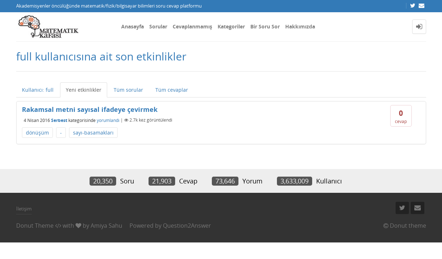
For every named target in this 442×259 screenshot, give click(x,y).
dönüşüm (37, 132)
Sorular (158, 26)
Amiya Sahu (106, 226)
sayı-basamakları (93, 132)
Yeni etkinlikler (83, 89)
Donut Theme (35, 226)
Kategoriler (231, 26)
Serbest (59, 120)
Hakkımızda (300, 26)
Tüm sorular (128, 89)
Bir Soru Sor (265, 26)
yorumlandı (108, 120)
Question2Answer (187, 226)
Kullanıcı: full (38, 89)
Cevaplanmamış (192, 26)
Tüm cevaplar (171, 89)
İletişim (24, 208)
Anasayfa (132, 26)
